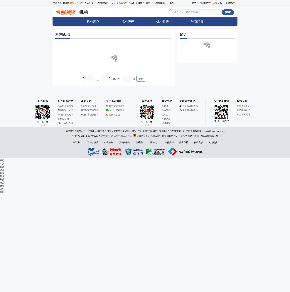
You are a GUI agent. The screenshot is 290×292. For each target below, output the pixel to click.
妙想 (148, 2)
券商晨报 (197, 21)
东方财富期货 (135, 2)
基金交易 (229, 2)
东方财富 (89, 2)
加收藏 (66, 2)
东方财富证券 (118, 2)
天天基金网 (103, 2)
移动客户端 (75, 2)
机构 (83, 12)
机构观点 (93, 21)
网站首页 (57, 2)
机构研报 (127, 21)
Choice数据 (160, 2)
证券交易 (217, 2)
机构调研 (162, 21)
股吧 (172, 2)
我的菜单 (204, 2)
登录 (194, 2)
